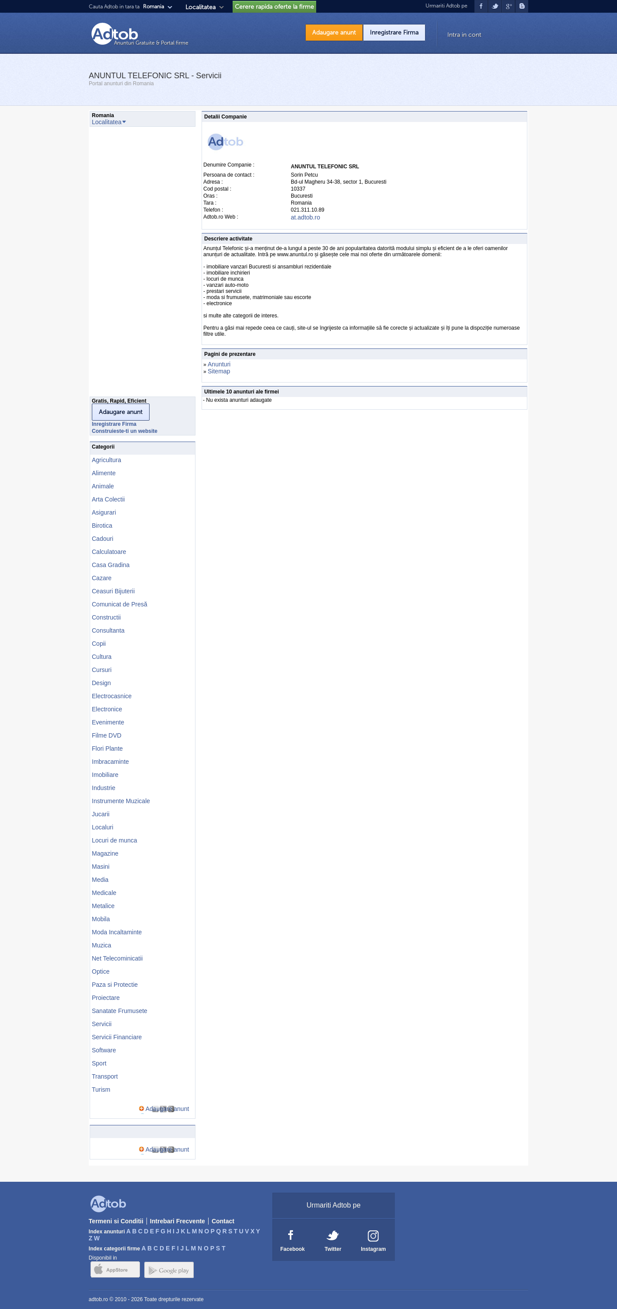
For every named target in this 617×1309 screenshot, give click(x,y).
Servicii (102, 1023)
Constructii (106, 617)
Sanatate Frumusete (119, 1010)
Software (104, 1050)
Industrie (103, 787)
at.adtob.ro (305, 217)
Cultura (102, 656)
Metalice (103, 905)
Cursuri (102, 669)
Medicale (104, 892)
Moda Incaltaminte (117, 932)
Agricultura (106, 459)
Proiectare (106, 997)
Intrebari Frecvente (177, 1221)
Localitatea (200, 7)
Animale (103, 486)
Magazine (105, 853)
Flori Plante (107, 748)
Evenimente (108, 722)
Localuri (102, 827)
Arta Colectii (108, 499)
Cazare (102, 577)
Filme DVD (107, 735)
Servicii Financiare (117, 1037)
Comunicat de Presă (119, 604)
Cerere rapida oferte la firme (274, 6)
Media (100, 879)
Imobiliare (105, 774)
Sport (99, 1063)
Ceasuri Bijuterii (113, 591)
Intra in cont (464, 34)
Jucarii (100, 814)
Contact (223, 1221)
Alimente (103, 473)
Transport (105, 1076)
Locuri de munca (114, 840)
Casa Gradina (110, 564)
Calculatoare (109, 551)
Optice (100, 971)
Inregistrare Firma (394, 32)
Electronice (107, 709)
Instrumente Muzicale (121, 800)
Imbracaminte (110, 761)
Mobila (101, 919)
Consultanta (108, 630)
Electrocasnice (112, 696)
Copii (99, 643)
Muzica (101, 945)
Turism (101, 1089)
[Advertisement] (125, 264)
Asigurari (104, 512)
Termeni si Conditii (116, 1221)
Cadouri (102, 538)
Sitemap (219, 371)
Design (101, 682)
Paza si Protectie (115, 984)
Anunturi (219, 364)
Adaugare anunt (334, 32)
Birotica (102, 525)
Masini (100, 866)
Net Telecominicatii (117, 958)
